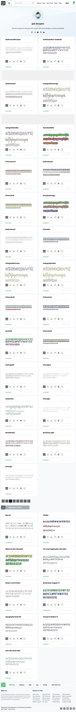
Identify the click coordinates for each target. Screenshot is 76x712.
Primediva (46, 229)
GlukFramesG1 (10, 229)
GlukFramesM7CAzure (13, 39)
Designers (21, 685)
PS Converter (65, 698)
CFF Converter (36, 700)
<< (3, 501)
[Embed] (21, 61)
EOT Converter (46, 696)
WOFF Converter (56, 696)
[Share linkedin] (43, 32)
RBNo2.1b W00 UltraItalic (14, 549)
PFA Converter (36, 698)
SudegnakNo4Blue (12, 128)
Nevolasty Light (48, 433)
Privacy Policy (56, 702)
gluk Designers (38, 24)
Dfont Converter (66, 700)
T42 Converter (46, 700)
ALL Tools (45, 702)
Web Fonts (12, 685)
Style (30, 685)
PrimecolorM (10, 297)
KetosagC (8, 466)
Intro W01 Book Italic (12, 651)
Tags (37, 685)
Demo (56, 3)
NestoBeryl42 (10, 433)
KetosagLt (46, 399)
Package (45, 685)
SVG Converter (36, 696)
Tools (60, 3)
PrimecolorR (9, 195)
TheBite (45, 515)
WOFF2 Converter (66, 696)
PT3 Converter (56, 698)
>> (28, 501)
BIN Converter (46, 698)
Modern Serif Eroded (12, 583)
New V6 (8, 515)
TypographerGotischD (13, 617)
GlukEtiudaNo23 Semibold (52, 39)
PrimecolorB (47, 331)
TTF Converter (56, 694)
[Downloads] (14, 61)
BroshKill (8, 331)
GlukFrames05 (10, 84)
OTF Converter (66, 694)
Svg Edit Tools (46, 694)
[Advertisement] (38, 75)
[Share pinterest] (40, 32)
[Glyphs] (17, 61)
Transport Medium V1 (50, 617)
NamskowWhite (48, 128)
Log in (67, 3)
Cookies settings (66, 702)
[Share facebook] (32, 32)
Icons (44, 3)
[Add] (6, 61)
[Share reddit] (35, 32)
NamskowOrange (49, 195)
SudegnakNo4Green (12, 263)
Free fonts (3, 3)
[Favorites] (10, 61)
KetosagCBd (9, 365)
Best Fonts (50, 3)
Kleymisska (9, 399)
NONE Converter (37, 702)
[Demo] (24, 61)
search (33, 3)
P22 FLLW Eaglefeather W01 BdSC (55, 549)
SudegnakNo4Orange (50, 84)
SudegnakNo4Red (49, 263)
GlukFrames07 (48, 162)
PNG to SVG (36, 694)
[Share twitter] (38, 32)
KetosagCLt (47, 365)
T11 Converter (56, 700)
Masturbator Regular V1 (51, 583)
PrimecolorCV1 (10, 162)
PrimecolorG (47, 297)
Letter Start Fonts (56, 685)
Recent (39, 3)
